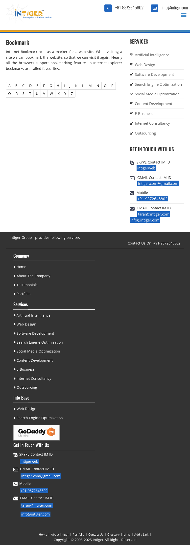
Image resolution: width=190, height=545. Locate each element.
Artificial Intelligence (152, 54)
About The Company (32, 275)
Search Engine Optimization (158, 84)
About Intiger (60, 534)
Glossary (113, 534)
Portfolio (22, 293)
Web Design (145, 64)
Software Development (154, 74)
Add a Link (141, 534)
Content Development (153, 103)
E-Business (144, 113)
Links (126, 534)
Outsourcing (145, 133)
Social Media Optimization (157, 93)
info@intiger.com (175, 7)
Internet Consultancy (152, 123)
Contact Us (95, 534)
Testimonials (26, 284)
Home (20, 266)
